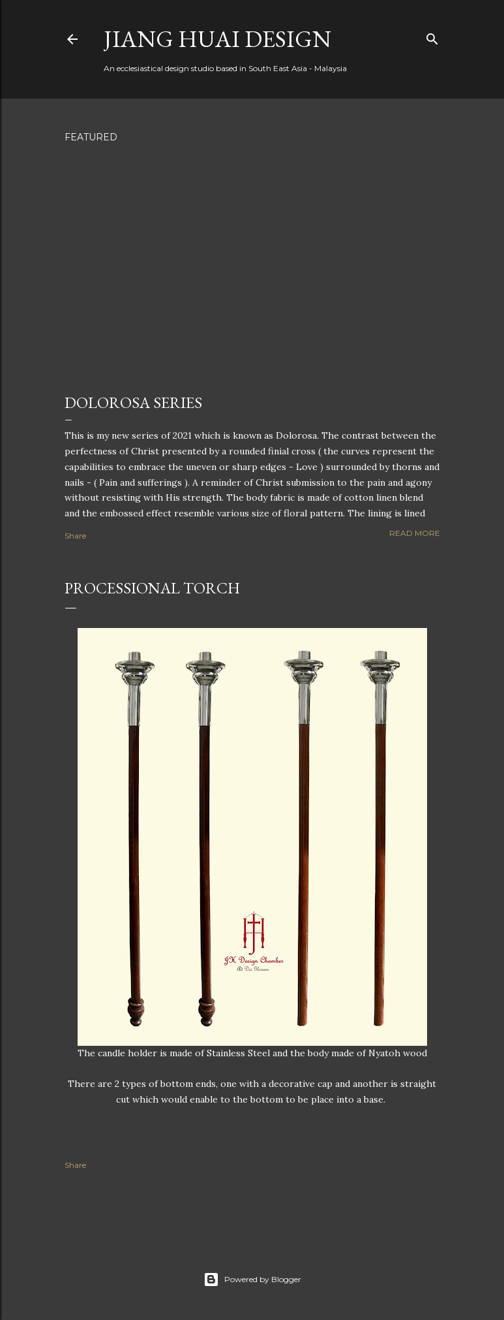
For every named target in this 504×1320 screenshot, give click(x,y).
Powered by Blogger (252, 1279)
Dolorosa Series (133, 402)
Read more (414, 533)
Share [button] (75, 536)
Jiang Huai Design (217, 39)
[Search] (432, 36)
